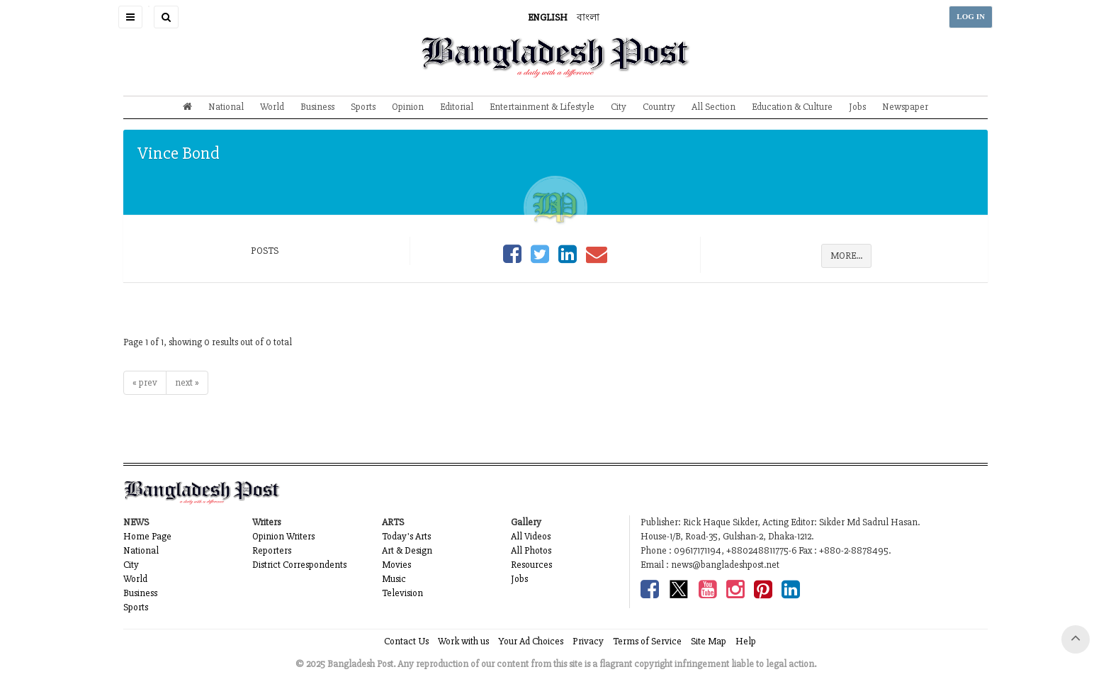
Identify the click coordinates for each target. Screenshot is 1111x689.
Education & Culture (792, 107)
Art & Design (407, 550)
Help (745, 641)
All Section (713, 107)
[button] (130, 17)
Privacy (588, 641)
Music (394, 579)
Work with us (463, 641)
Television (402, 593)
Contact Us (406, 641)
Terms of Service (647, 641)
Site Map (708, 641)
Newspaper (905, 107)
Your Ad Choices (530, 641)
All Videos (531, 536)
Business (317, 107)
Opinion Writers (283, 536)
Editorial (456, 107)
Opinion (408, 107)
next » (187, 382)
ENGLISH (548, 17)
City (618, 107)
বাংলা (588, 17)
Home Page (147, 536)
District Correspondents (299, 565)
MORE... (846, 256)
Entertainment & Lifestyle (542, 107)
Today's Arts (406, 536)
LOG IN (971, 17)
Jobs (857, 107)
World (272, 107)
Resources (531, 565)
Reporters (271, 550)
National (226, 107)
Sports (363, 107)
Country (659, 107)
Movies (396, 565)
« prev (144, 382)
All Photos (531, 550)
